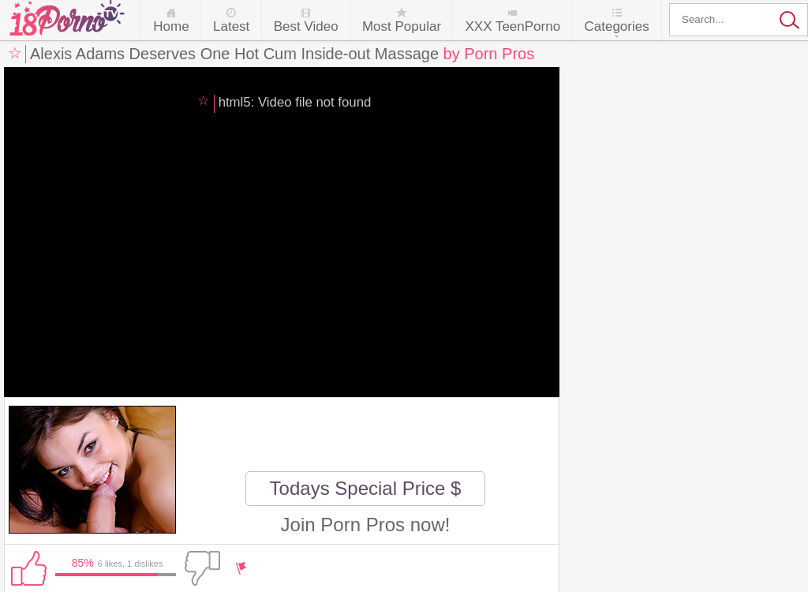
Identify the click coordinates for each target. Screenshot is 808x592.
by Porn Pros (489, 53)
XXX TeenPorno (512, 26)
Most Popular (401, 26)
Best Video (306, 26)
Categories (616, 26)
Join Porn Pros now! (366, 524)
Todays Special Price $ (366, 488)
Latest (231, 26)
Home (171, 26)
